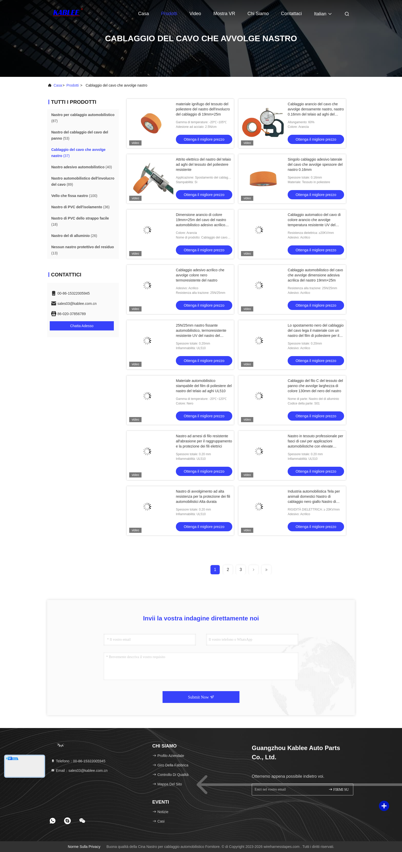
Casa (143, 13)
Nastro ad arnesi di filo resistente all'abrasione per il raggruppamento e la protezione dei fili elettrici (204, 441)
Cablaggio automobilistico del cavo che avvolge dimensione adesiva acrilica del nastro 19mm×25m (315, 275)
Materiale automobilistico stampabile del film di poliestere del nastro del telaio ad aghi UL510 (204, 386)
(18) (80, 221)
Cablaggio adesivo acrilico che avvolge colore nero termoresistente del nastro (200, 275)
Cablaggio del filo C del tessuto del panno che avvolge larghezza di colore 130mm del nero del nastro (315, 386)
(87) (83, 118)
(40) (81, 167)
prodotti (72, 85)
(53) (79, 135)
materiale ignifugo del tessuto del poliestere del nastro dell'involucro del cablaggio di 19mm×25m (203, 109)
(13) (82, 250)
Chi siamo (258, 13)
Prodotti (169, 13)
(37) (78, 153)
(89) (82, 181)
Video (195, 13)
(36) (80, 207)
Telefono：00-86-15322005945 (78, 761)
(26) (74, 236)
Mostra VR (224, 13)
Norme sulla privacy (84, 847)
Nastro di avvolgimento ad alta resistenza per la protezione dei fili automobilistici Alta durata (203, 496)
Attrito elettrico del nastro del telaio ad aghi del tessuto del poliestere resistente (203, 164)
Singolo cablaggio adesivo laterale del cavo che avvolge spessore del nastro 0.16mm (315, 164)
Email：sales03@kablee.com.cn (79, 770)
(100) (74, 196)
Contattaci (291, 13)
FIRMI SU (338, 789)
